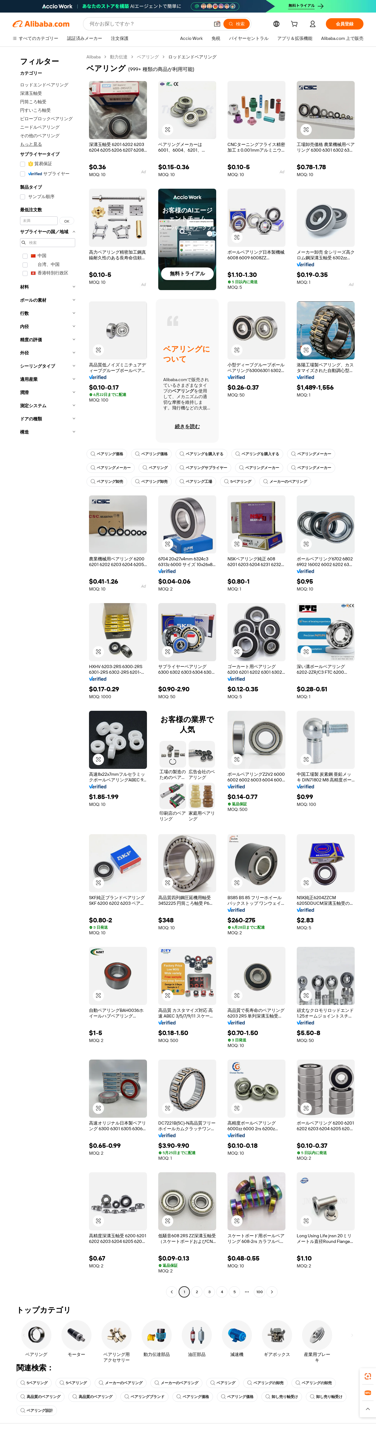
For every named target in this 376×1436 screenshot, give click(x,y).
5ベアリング (237, 481)
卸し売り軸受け (281, 1396)
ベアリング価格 (107, 453)
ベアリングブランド (144, 1396)
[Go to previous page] (171, 1292)
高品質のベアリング (40, 1396)
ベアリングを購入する (201, 453)
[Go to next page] (272, 1292)
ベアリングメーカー (311, 453)
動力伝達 (119, 56)
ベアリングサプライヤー (203, 467)
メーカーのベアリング (285, 481)
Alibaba (93, 56)
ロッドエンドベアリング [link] (192, 56)
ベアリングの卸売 (265, 1382)
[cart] (295, 24)
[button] (217, 24)
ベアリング (148, 56)
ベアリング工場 (196, 481)
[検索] (236, 24)
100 (259, 1292)
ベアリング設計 (36, 1410)
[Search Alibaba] (149, 23)
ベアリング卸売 (107, 481)
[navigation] (47, 675)
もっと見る (31, 144)
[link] (368, 1376)
